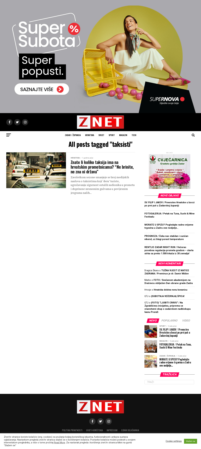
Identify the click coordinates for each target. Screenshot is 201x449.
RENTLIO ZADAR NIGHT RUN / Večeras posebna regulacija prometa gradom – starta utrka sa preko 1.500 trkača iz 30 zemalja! (168, 250)
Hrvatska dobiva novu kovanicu (170, 289)
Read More (59, 442)
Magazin (123, 135)
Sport (112, 135)
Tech (134, 135)
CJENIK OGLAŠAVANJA (130, 430)
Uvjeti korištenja (94, 430)
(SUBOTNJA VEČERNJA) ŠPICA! (168, 296)
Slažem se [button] (190, 441)
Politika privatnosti (72, 430)
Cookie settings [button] (174, 441)
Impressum (112, 430)
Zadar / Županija (73, 135)
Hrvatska (89, 135)
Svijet (101, 135)
